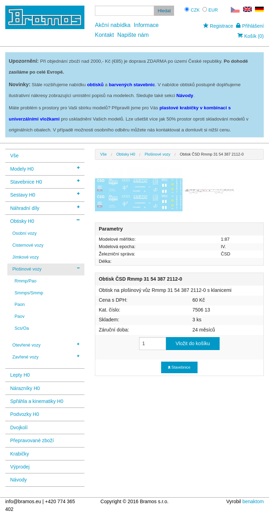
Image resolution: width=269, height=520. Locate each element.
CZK (195, 10)
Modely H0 (45, 168)
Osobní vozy (24, 233)
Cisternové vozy (27, 245)
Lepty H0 (20, 375)
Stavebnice (179, 367)
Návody (18, 480)
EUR (213, 10)
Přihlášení (250, 26)
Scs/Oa (21, 328)
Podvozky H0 (24, 414)
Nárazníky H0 (25, 388)
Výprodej (19, 467)
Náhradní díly (45, 207)
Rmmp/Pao (25, 281)
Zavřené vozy (46, 357)
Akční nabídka (112, 25)
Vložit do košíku (192, 343)
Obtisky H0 (45, 220)
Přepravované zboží (32, 440)
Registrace (218, 26)
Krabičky (19, 454)
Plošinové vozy (46, 269)
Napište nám (133, 35)
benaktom (253, 501)
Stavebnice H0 (45, 181)
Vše (14, 155)
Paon (19, 304)
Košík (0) (250, 36)
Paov (19, 316)
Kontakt (104, 35)
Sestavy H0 (45, 194)
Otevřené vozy (46, 345)
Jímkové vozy (25, 257)
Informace (146, 25)
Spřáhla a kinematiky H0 (36, 401)
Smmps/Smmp (28, 292)
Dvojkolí (19, 427)
